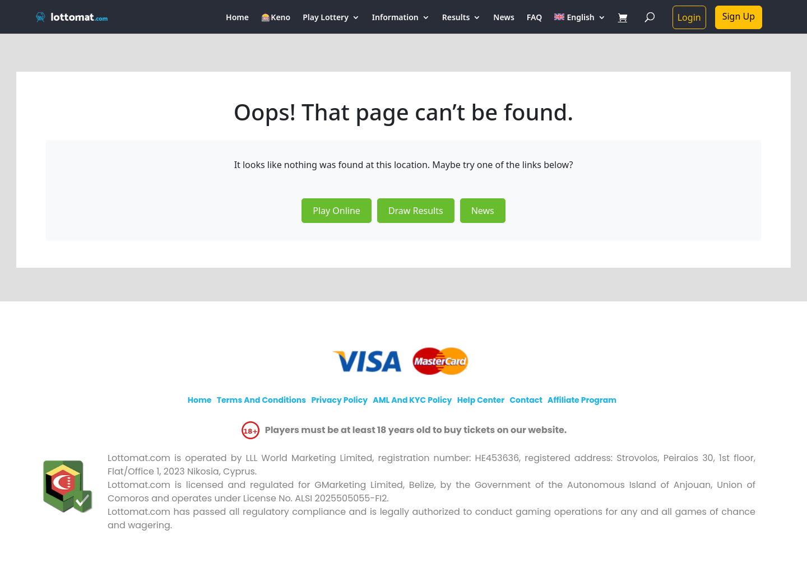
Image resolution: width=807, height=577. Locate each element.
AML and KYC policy (412, 400)
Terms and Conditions (261, 400)
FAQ (534, 17)
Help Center (481, 400)
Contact (525, 400)
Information (395, 17)
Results (456, 17)
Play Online (336, 210)
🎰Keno (275, 17)
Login (689, 17)
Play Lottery (326, 17)
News (503, 17)
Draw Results (415, 210)
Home (237, 17)
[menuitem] (579, 23)
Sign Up (738, 16)
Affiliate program (582, 400)
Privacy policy (339, 400)
